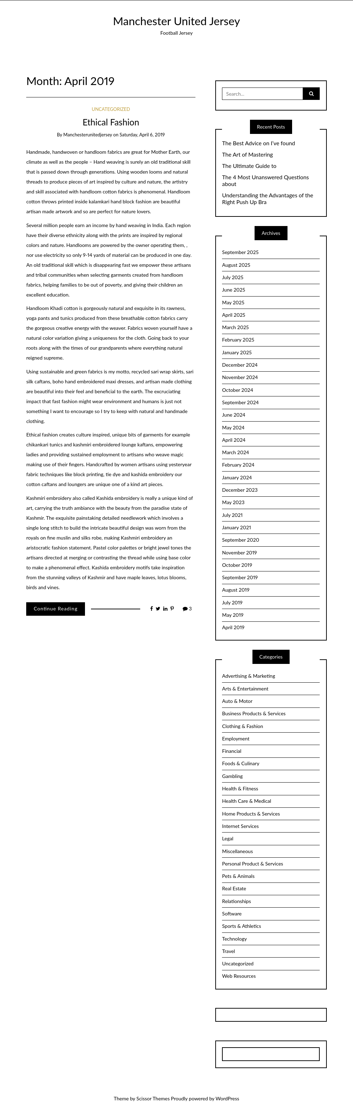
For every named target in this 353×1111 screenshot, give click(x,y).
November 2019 (239, 552)
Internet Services (240, 826)
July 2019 (232, 602)
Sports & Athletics (241, 926)
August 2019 (235, 590)
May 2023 (233, 502)
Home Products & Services (251, 814)
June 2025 (233, 290)
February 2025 (238, 340)
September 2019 (240, 577)
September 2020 (240, 540)
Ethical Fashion (110, 122)
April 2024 (233, 440)
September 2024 (240, 402)
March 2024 (235, 452)
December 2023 (239, 490)
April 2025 (233, 315)
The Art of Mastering (247, 154)
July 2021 (232, 515)
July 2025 (232, 277)
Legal (227, 838)
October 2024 (237, 390)
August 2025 (236, 265)
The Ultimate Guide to (249, 166)
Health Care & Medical (246, 801)
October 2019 (237, 565)
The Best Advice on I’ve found (258, 143)
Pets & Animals (238, 876)
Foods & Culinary (240, 763)
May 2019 (232, 615)
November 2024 (240, 377)
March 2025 (235, 327)
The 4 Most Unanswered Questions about (265, 180)
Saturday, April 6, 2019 (142, 134)
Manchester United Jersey (176, 21)
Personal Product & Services (252, 864)
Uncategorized (111, 109)
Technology (234, 939)
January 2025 (236, 352)
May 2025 (233, 302)
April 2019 (233, 627)
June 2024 (233, 415)
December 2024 (239, 365)
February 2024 (238, 465)
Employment (235, 738)
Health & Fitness (240, 788)
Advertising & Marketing (248, 676)
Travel (228, 951)
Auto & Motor (237, 701)
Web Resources (239, 976)
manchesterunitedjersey (87, 134)
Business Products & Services (253, 713)
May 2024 (233, 427)
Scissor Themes (153, 1098)
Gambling (232, 776)
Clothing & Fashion (242, 726)
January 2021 (236, 527)
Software (231, 913)
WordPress (227, 1098)
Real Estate (234, 888)
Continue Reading (56, 608)
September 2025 (240, 252)
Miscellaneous (237, 851)
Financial (231, 751)
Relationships (236, 901)
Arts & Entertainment (245, 689)
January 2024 (237, 477)
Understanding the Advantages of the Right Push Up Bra (267, 198)
